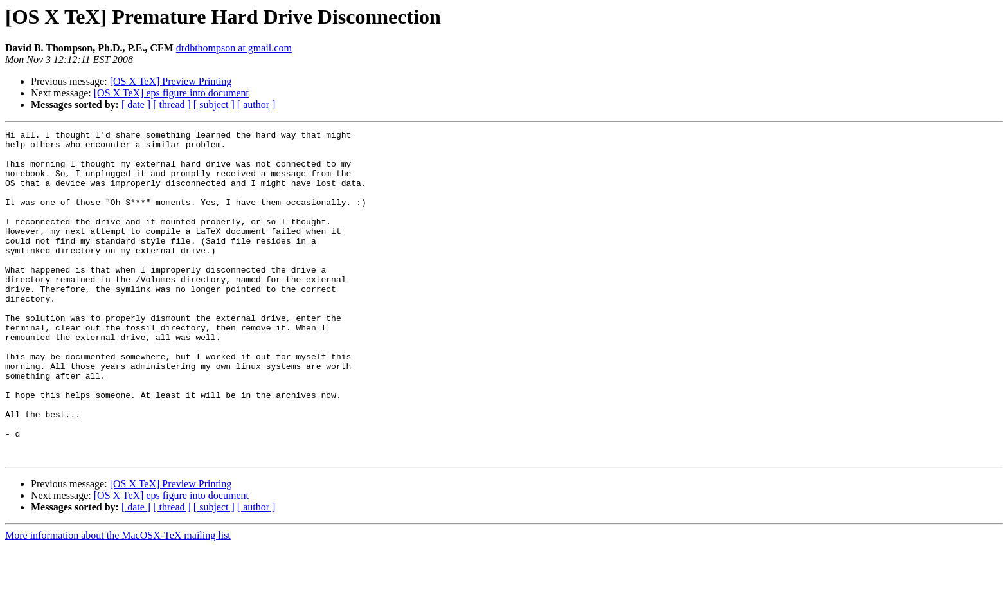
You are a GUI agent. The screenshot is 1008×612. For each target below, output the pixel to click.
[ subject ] (214, 104)
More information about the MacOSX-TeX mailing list (118, 600)
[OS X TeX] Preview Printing (171, 81)
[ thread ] (172, 104)
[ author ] (256, 104)
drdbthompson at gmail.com (234, 47)
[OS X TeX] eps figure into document (171, 92)
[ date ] (136, 104)
